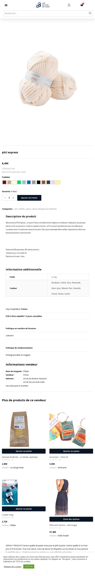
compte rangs (8, 515)
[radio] (4, 182)
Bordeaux (55, 282)
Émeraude (76, 282)
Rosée (60, 294)
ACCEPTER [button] (29, 566)
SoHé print (62, 467)
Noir (70, 288)
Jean (58, 288)
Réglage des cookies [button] (12, 566)
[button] (6, 5)
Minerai (64, 288)
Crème (63, 282)
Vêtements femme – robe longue (63, 525)
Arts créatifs (19, 209)
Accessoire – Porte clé (58, 457)
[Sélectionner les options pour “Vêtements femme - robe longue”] (71, 519)
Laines (28, 209)
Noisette (76, 288)
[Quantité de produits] (9, 198)
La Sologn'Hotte (17, 467)
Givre (53, 288)
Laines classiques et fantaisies (44, 209)
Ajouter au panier (29, 198)
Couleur (6, 177)
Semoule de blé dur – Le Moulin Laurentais (20, 457)
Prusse (54, 294)
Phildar (26, 375)
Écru (69, 282)
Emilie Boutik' (63, 535)
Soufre (67, 294)
